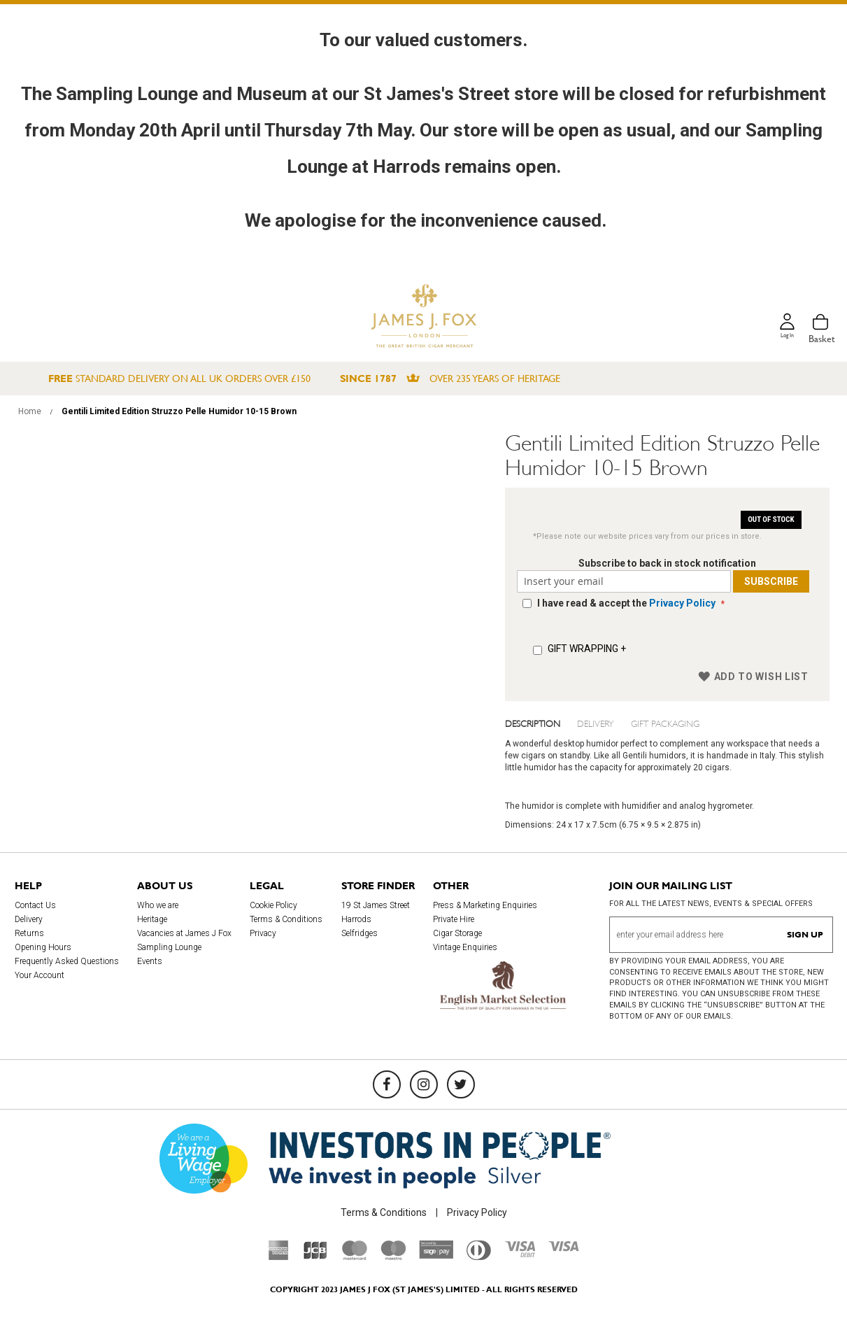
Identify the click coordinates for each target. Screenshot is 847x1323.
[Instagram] (424, 1084)
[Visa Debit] (519, 1253)
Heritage (152, 919)
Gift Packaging (665, 723)
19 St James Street (375, 905)
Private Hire (453, 919)
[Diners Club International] (479, 1256)
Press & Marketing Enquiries (485, 905)
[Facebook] (387, 1084)
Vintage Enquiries (465, 947)
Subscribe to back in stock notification (667, 563)
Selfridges (359, 933)
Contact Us (35, 905)
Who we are (157, 905)
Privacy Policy (681, 603)
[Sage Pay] (436, 1255)
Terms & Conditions (286, 919)
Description (532, 723)
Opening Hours (43, 947)
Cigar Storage (457, 933)
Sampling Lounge (169, 947)
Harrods (356, 919)
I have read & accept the (626, 603)
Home (29, 411)
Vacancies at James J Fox (184, 933)
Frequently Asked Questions (67, 961)
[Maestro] (393, 1256)
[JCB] (315, 1256)
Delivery (595, 723)
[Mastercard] (354, 1256)
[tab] (541, 722)
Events (149, 961)
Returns (29, 933)
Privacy (263, 933)
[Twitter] (461, 1084)
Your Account (39, 975)
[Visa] (563, 1248)
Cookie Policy (273, 905)
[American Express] (279, 1256)
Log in (784, 338)
